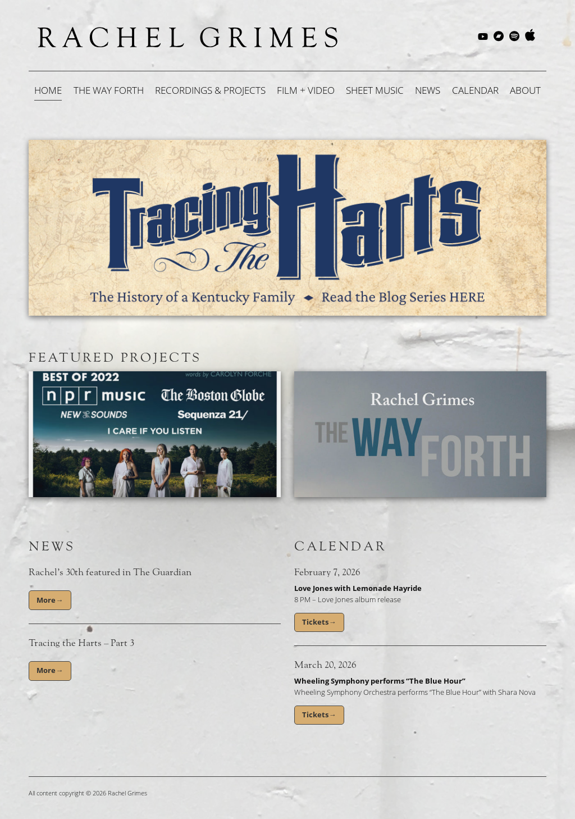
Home (48, 90)
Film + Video (306, 90)
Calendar (475, 90)
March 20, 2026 (325, 665)
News (427, 90)
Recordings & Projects (210, 90)
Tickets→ (319, 622)
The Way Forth (109, 90)
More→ (49, 600)
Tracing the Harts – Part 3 (81, 643)
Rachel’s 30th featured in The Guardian (110, 572)
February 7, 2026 (327, 572)
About (525, 90)
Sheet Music (375, 90)
